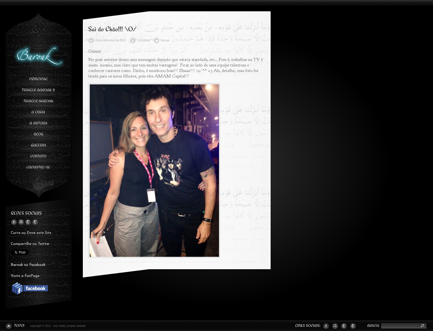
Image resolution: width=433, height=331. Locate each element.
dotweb (81, 325)
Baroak (165, 40)
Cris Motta (143, 40)
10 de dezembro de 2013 (110, 40)
